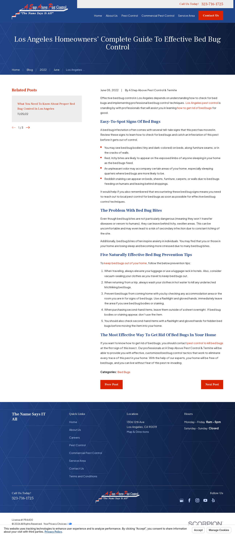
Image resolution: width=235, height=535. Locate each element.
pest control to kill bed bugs (205, 343)
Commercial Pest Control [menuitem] (158, 15)
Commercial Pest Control (85, 452)
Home (73, 422)
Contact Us (211, 16)
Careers (74, 437)
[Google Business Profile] (181, 500)
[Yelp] (213, 500)
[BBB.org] (221, 500)
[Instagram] (197, 500)
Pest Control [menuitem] (129, 15)
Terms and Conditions (83, 476)
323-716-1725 (212, 4)
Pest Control (77, 445)
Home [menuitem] (98, 15)
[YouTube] (205, 500)
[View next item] (28, 127)
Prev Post (111, 384)
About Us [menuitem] (112, 15)
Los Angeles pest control (201, 102)
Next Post (212, 384)
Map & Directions (138, 431)
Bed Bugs (123, 372)
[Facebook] (189, 500)
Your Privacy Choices (57, 523)
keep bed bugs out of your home (125, 263)
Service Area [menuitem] (186, 15)
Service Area (77, 460)
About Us (75, 429)
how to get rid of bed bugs (194, 107)
